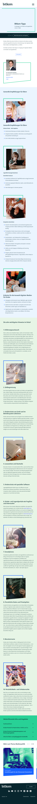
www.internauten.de (27, 513)
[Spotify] (28, 792)
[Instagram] (18, 792)
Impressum (32, 796)
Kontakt (30, 786)
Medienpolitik (18, 54)
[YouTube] (12, 792)
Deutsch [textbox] (3, 796)
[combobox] (4, 797)
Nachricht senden (9, 77)
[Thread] (15, 792)
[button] (32, 744)
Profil (7, 79)
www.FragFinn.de (27, 508)
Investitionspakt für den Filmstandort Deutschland (18, 772)
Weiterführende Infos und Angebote (21, 35)
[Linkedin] (9, 792)
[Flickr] (31, 792)
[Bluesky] (21, 792)
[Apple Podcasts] (25, 792)
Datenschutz (26, 796)
